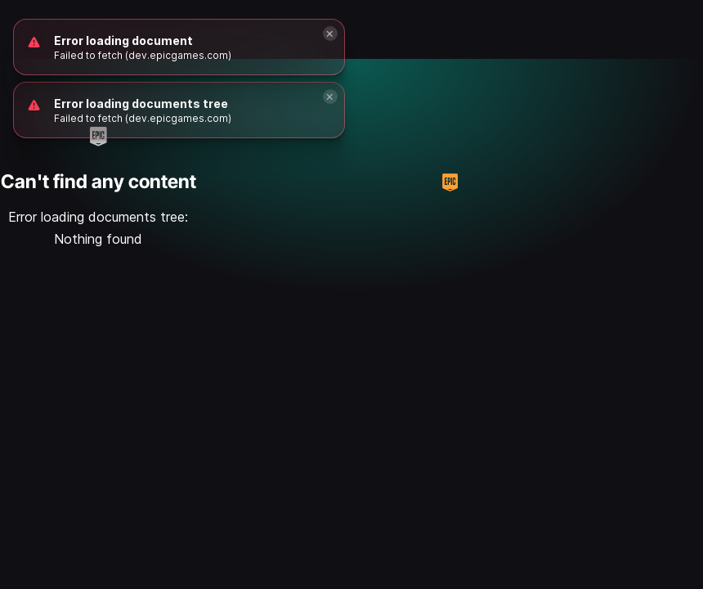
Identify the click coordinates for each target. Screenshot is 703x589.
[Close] (330, 96)
